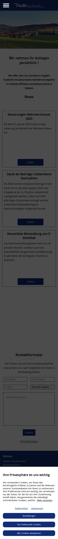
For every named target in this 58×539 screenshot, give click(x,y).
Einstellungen (28, 515)
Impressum (37, 508)
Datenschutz (21, 508)
